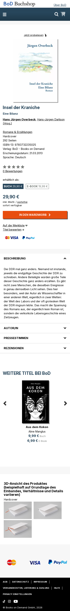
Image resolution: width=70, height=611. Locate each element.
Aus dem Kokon (37, 427)
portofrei (22, 201)
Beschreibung (15, 258)
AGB (5, 581)
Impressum (40, 581)
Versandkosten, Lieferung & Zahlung (26, 588)
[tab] (35, 256)
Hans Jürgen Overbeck (19, 119)
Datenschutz (20, 581)
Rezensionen (14, 348)
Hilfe (57, 588)
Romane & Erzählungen (17, 132)
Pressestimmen (16, 338)
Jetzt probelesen (33, 35)
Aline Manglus (37, 431)
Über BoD (60, 5)
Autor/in (11, 328)
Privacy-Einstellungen (17, 594)
